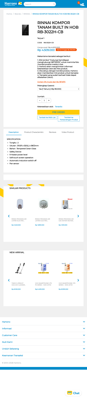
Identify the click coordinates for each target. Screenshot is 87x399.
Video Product (68, 132)
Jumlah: (41, 96)
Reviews (52, 132)
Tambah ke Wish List (47, 117)
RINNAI (26, 14)
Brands (18, 14)
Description (14, 132)
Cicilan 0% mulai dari (51, 82)
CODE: (45, 43)
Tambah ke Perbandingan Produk (69, 118)
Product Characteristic (34, 132)
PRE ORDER (58, 112)
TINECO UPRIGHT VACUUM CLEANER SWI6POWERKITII (19, 284)
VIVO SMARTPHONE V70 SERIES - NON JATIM (66, 284)
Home (9, 14)
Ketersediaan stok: (49, 106)
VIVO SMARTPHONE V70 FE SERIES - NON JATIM (43, 284)
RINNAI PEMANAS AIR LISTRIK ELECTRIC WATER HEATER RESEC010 (20, 220)
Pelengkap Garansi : (46, 86)
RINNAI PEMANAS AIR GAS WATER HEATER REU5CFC (67, 220)
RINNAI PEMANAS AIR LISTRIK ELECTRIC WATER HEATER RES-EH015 (43, 220)
